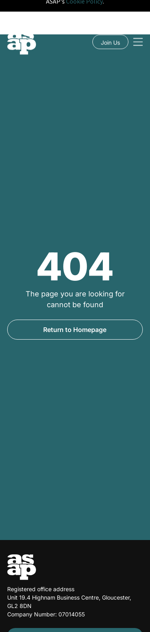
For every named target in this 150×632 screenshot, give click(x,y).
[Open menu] (138, 17)
